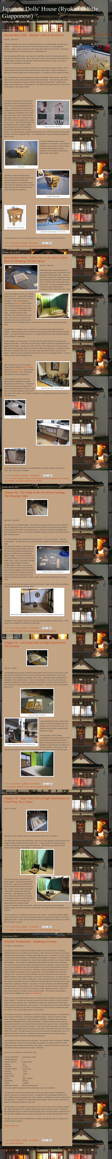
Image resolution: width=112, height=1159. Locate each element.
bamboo (12, 930)
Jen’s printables (16, 369)
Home (37, 1150)
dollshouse (23, 246)
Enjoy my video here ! (11, 1126)
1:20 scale (12, 478)
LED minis (18, 481)
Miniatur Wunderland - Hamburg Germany (30, 941)
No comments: (34, 243)
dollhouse (28, 478)
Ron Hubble (38, 481)
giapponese (32, 246)
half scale (40, 246)
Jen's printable (63, 478)
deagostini (20, 478)
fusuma (26, 787)
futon (33, 478)
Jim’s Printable (28, 367)
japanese (47, 246)
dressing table (29, 631)
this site (19, 303)
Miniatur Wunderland (16, 1143)
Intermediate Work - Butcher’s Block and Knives (34, 35)
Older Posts (66, 1150)
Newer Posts (8, 1150)
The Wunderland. (36, 993)
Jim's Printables (9, 481)
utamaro (47, 787)
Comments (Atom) (17, 1155)
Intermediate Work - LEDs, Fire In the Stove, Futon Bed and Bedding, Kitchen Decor (35, 259)
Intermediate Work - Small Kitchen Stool (93, 34)
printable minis (28, 481)
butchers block (14, 246)
